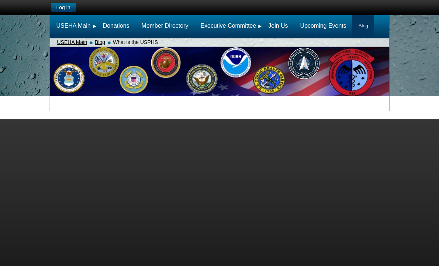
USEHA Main (72, 42)
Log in (63, 7)
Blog (100, 42)
